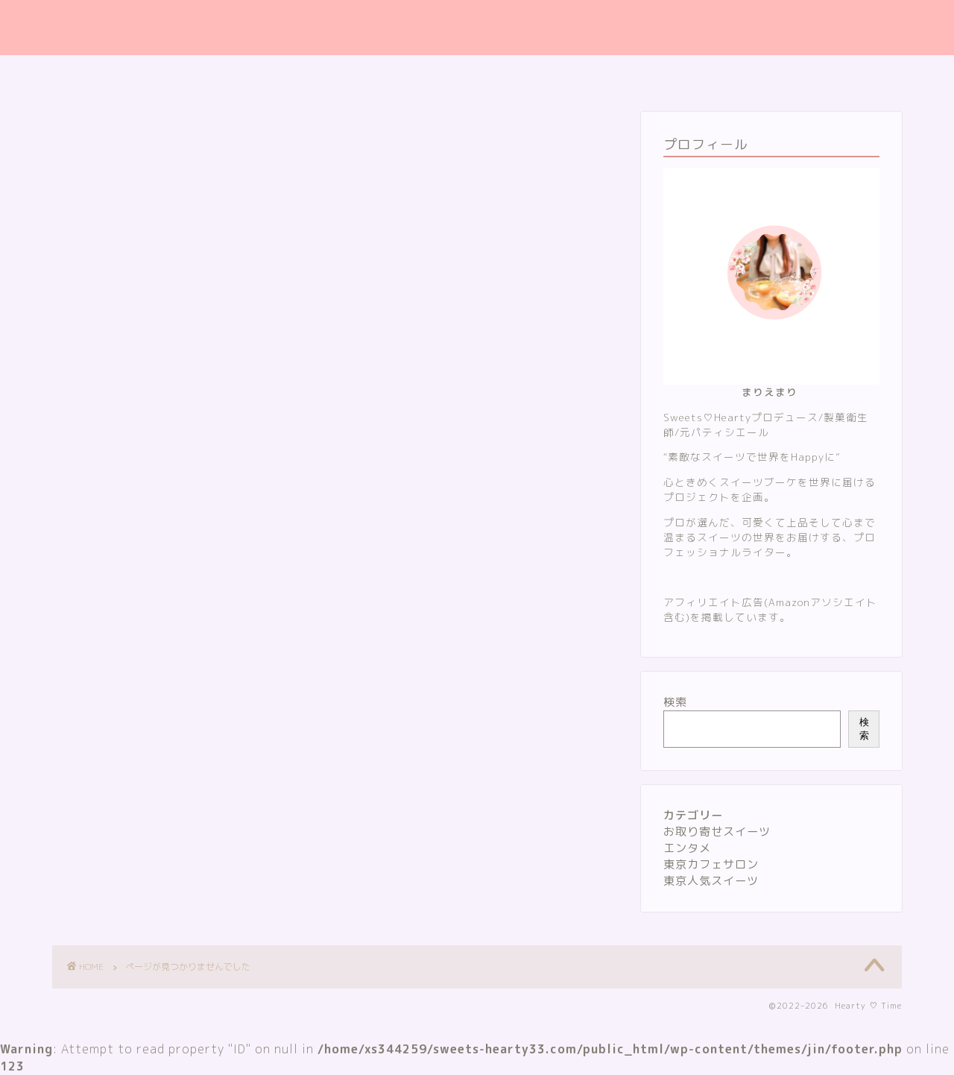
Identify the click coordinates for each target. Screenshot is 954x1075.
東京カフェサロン (143, 797)
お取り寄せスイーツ (149, 751)
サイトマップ (396, 73)
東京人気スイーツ (143, 820)
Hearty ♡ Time (477, 27)
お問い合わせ (625, 73)
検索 (675, 702)
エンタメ (116, 774)
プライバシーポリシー (510, 73)
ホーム (314, 73)
